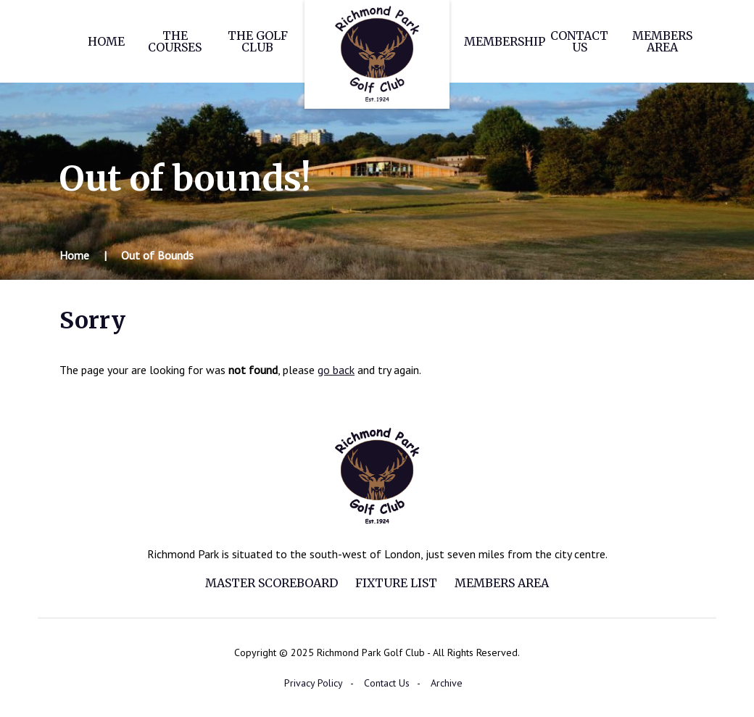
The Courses (175, 41)
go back (336, 369)
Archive (447, 682)
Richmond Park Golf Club (377, 54)
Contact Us (579, 41)
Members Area (662, 41)
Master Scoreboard (271, 583)
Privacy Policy (313, 682)
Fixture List (396, 583)
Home (106, 41)
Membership (504, 41)
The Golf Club (258, 41)
